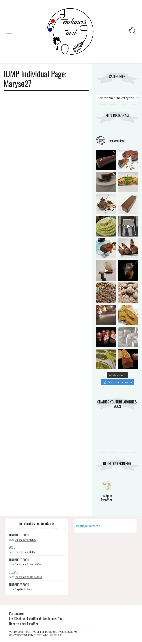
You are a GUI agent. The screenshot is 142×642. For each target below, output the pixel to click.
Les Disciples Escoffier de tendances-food (36, 618)
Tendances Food (19, 535)
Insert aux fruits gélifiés (28, 564)
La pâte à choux (23, 589)
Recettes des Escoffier (23, 623)
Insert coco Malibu (25, 539)
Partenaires (16, 613)
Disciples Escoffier (107, 498)
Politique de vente (88, 526)
